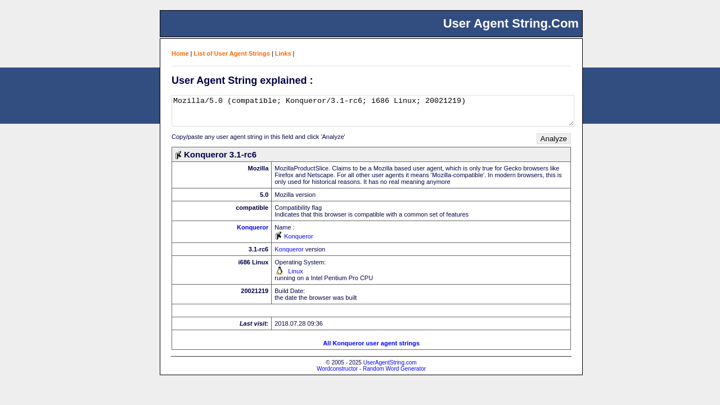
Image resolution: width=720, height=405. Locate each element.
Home (180, 53)
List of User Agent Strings (232, 53)
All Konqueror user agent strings (371, 343)
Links (283, 53)
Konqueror (252, 227)
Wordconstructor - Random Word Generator (371, 369)
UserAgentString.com (390, 362)
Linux (295, 271)
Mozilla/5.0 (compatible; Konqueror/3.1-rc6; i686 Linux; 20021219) (373, 111)
